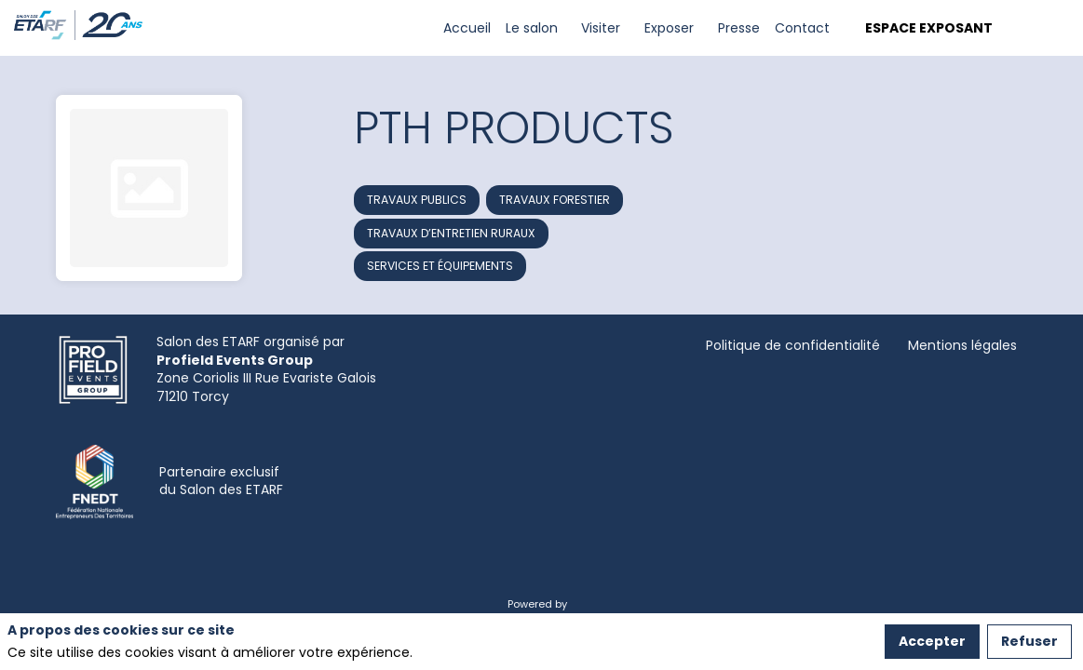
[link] (467, 28)
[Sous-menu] (565, 28)
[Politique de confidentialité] (793, 345)
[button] (926, 28)
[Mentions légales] (962, 345)
